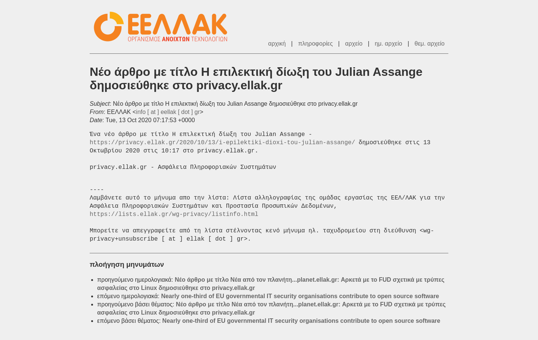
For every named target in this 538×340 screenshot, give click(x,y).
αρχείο (353, 43)
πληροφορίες (315, 43)
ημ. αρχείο (388, 43)
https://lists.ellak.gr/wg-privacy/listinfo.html (174, 214)
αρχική (277, 43)
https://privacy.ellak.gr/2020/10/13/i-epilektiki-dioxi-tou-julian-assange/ (222, 142)
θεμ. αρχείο (430, 43)
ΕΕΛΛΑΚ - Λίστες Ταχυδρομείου (164, 26)
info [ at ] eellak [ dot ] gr (168, 112)
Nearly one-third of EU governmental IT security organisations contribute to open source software (300, 296)
